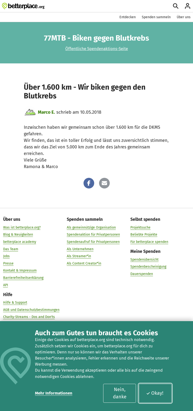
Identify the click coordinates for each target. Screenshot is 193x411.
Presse (8, 263)
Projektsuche (140, 227)
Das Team (10, 249)
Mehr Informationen (53, 393)
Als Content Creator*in (84, 263)
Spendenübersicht (144, 259)
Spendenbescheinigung (148, 267)
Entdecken (127, 17)
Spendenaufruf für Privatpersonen (93, 242)
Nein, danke (119, 393)
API (5, 285)
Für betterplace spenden (149, 242)
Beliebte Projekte (143, 234)
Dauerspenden (141, 274)
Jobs (6, 256)
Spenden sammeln (156, 17)
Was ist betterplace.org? (22, 227)
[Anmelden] (188, 6)
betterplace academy (19, 242)
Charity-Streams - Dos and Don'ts (29, 317)
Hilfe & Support (15, 302)
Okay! (154, 393)
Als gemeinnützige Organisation (91, 227)
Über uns (184, 17)
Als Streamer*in (79, 256)
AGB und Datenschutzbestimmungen (31, 310)
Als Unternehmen (80, 249)
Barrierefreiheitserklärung (23, 278)
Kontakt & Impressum (20, 270)
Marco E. (46, 112)
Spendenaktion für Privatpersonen (93, 234)
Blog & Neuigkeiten (18, 234)
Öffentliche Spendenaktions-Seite (96, 48)
